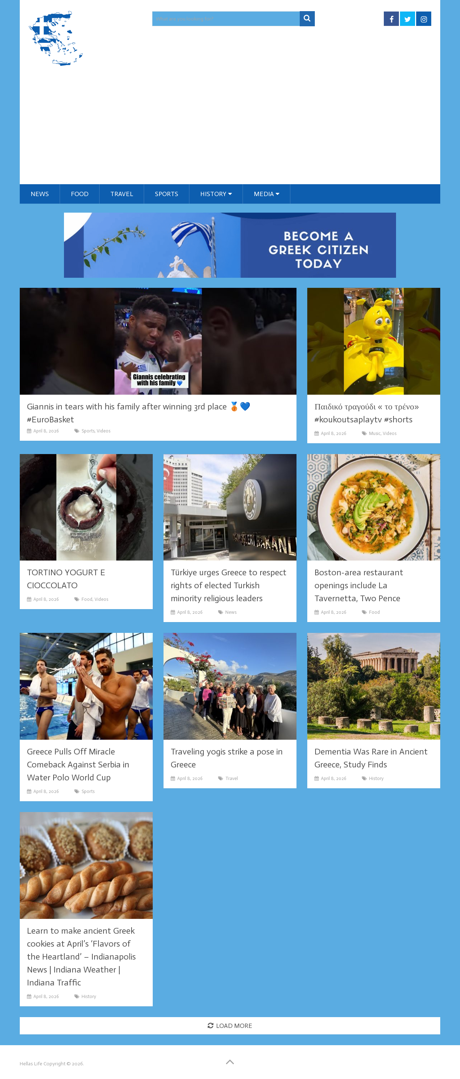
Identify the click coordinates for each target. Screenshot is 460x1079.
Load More (230, 1026)
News (40, 194)
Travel (121, 194)
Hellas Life (31, 1064)
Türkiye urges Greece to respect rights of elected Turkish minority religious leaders (228, 585)
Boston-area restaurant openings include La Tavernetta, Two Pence (358, 585)
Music (375, 433)
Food (79, 194)
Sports (166, 194)
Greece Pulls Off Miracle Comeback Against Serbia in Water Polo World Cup (78, 764)
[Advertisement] (230, 130)
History (213, 194)
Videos (103, 431)
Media (264, 194)
